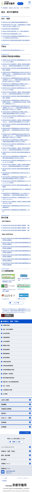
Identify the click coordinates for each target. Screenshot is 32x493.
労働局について (16, 463)
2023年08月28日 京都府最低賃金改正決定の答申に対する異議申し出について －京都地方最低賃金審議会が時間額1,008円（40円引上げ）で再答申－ (16, 135)
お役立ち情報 (16, 400)
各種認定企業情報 (16, 409)
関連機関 (16, 404)
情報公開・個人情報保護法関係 (11, 381)
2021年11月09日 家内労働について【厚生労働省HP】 (15, 31)
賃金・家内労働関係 (8, 329)
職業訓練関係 (6, 353)
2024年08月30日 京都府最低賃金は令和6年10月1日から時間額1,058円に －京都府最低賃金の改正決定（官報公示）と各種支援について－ (16, 102)
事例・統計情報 (16, 455)
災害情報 (16, 427)
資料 (28, 225)
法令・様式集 (6, 385)
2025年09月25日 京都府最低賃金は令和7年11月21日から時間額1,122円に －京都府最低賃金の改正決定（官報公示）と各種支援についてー (16, 74)
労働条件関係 (6, 325)
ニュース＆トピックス (16, 447)
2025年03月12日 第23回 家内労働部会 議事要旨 (14, 227)
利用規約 (4, 480)
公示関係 (5, 394)
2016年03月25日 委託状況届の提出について (13, 50)
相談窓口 (16, 413)
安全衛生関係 (6, 333)
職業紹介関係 (6, 345)
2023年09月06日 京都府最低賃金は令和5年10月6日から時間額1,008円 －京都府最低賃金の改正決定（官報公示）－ (16, 130)
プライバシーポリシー (23, 478)
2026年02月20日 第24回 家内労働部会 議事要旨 (14, 225)
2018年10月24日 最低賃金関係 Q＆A (11, 33)
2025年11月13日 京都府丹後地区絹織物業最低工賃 (15, 22)
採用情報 (16, 422)
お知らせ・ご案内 (16, 418)
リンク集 (4, 478)
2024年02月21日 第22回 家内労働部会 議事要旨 (14, 230)
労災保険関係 (6, 341)
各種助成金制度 (7, 361)
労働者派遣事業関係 (8, 365)
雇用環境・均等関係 (8, 373)
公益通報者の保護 (7, 389)
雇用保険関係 (6, 349)
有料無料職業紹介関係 (8, 369)
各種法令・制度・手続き (16, 451)
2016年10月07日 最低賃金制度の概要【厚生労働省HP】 (16, 40)
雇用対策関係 (6, 357)
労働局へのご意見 (16, 441)
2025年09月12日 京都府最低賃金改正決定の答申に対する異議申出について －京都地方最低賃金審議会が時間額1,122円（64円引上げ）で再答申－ (16, 79)
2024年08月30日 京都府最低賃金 (10, 28)
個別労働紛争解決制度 (8, 377)
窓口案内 (16, 459)
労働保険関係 (6, 337)
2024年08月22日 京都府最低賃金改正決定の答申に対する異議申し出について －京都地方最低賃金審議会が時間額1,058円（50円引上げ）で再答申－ (16, 107)
